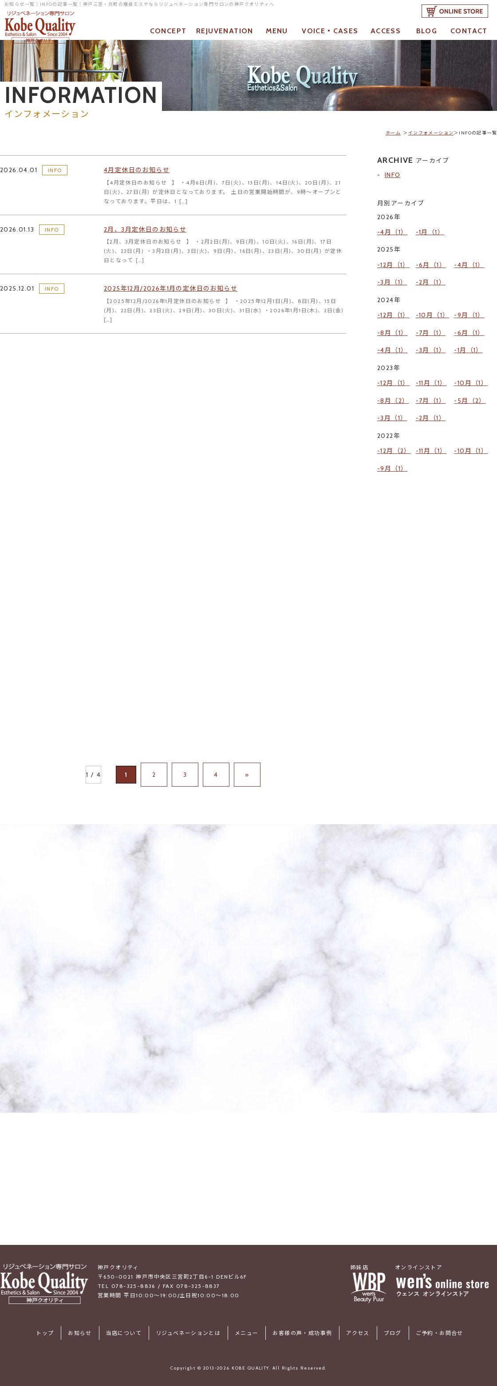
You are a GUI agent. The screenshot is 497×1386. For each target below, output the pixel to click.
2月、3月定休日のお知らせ (150, 233)
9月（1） (471, 300)
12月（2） (395, 409)
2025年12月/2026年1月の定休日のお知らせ (180, 294)
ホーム (393, 133)
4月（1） (393, 230)
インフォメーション (431, 133)
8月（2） (394, 367)
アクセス (351, 1331)
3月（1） (393, 272)
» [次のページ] (238, 787)
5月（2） (472, 367)
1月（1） (431, 230)
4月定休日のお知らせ (141, 172)
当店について (131, 1331)
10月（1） (434, 300)
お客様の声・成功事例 (298, 1331)
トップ (59, 1331)
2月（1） (432, 272)
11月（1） (432, 354)
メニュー (247, 1331)
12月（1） (394, 258)
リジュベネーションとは (191, 1331)
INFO (55, 172)
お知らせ (91, 1331)
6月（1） (432, 258)
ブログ (382, 1331)
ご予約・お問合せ (425, 1331)
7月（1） (432, 313)
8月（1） (393, 313)
